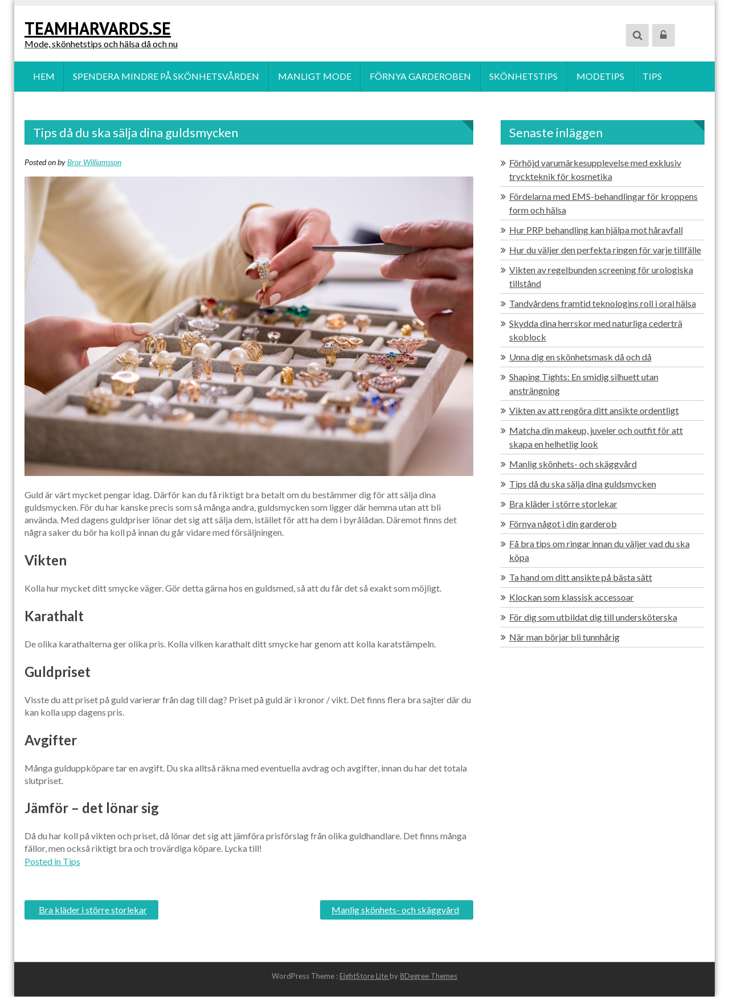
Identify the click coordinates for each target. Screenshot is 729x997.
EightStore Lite (364, 976)
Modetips (602, 76)
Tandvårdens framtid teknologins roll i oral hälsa (602, 303)
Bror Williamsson (94, 162)
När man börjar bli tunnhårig (564, 637)
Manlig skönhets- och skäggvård (395, 910)
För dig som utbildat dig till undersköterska (593, 617)
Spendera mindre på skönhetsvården (166, 76)
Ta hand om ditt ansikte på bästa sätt (580, 577)
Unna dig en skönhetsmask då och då (580, 357)
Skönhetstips (525, 76)
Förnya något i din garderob (563, 524)
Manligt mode (315, 76)
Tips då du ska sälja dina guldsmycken (582, 484)
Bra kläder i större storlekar (93, 910)
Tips (654, 76)
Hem (44, 76)
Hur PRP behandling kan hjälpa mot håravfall (596, 230)
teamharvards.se (97, 28)
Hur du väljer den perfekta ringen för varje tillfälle (605, 250)
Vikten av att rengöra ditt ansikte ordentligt (594, 410)
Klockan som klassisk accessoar (571, 597)
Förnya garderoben (421, 76)
